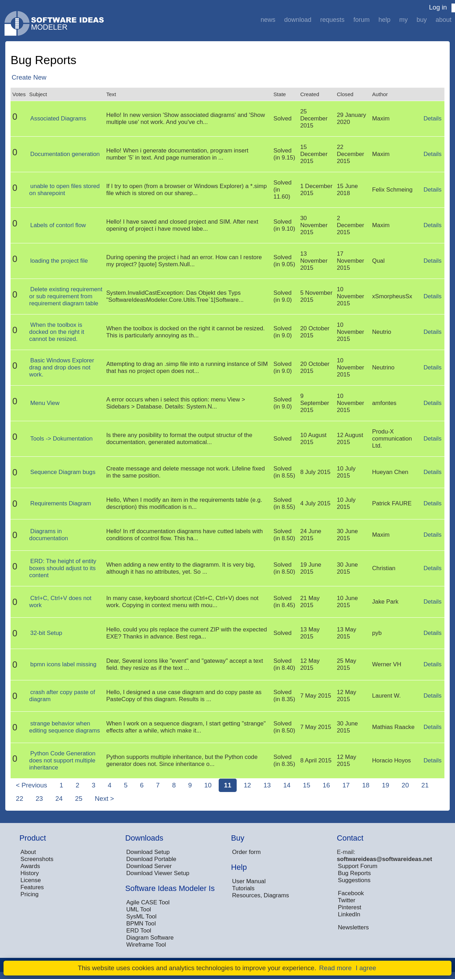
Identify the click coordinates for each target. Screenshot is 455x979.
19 (385, 785)
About (443, 19)
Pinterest (349, 907)
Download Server (149, 866)
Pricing (29, 894)
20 (405, 785)
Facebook (351, 893)
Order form (246, 852)
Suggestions (354, 880)
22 (19, 798)
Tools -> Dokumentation (61, 438)
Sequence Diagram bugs (63, 472)
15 (306, 785)
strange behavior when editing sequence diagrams (64, 727)
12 (247, 785)
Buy (422, 19)
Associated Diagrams (58, 118)
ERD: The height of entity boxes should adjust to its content (62, 568)
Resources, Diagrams (260, 895)
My (403, 19)
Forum (361, 19)
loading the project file (59, 260)
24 (59, 798)
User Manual (249, 881)
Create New (29, 77)
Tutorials (243, 888)
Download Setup (148, 852)
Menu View (45, 403)
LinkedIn (349, 914)
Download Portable (151, 859)
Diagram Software (150, 937)
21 (425, 785)
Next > (104, 798)
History (29, 873)
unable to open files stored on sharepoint (64, 190)
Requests (332, 19)
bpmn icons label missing (63, 664)
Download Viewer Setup (157, 873)
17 (346, 785)
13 (267, 785)
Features (32, 887)
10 (208, 785)
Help (384, 19)
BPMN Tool (141, 923)
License (30, 880)
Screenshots (36, 859)
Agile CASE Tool (148, 902)
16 (326, 785)
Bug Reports (354, 873)
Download (297, 19)
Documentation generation (65, 154)
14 (287, 785)
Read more (335, 968)
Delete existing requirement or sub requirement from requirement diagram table (65, 296)
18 (366, 785)
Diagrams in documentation (48, 535)
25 (79, 798)
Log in (438, 7)
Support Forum (357, 866)
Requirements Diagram (60, 503)
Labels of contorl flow (58, 225)
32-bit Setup (46, 633)
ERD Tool (138, 930)
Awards (30, 866)
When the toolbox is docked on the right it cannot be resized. (56, 332)
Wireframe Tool (146, 944)
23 (39, 798)
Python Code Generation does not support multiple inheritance (62, 760)
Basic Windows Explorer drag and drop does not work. (61, 367)
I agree (366, 968)
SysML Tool (141, 916)
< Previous (31, 785)
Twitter (346, 900)
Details (433, 118)
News (268, 19)
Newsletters (353, 927)
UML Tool (138, 909)
